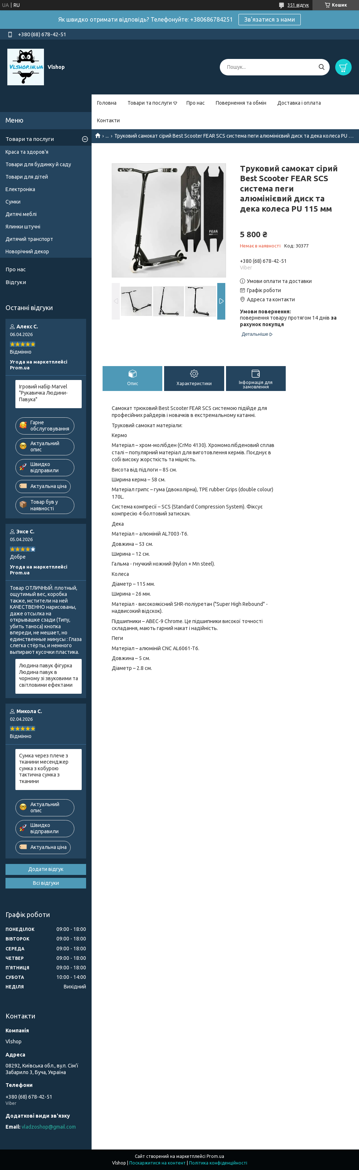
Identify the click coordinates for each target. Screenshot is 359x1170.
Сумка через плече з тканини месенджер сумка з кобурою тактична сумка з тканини (44, 768)
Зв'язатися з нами (269, 19)
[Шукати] (321, 67)
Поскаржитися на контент (157, 1162)
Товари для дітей (26, 177)
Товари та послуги (149, 103)
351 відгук (298, 5)
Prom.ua (215, 1156)
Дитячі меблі (21, 214)
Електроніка (20, 189)
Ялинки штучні (22, 227)
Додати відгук (45, 869)
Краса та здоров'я (26, 152)
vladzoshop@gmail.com (49, 1127)
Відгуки (15, 282)
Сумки (13, 202)
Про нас (195, 103)
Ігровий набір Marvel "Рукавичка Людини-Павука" (43, 393)
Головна (106, 103)
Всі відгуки (46, 883)
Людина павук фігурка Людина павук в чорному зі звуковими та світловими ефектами (48, 675)
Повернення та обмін (241, 103)
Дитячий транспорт (29, 239)
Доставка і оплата (299, 103)
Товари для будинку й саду (38, 164)
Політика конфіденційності (218, 1162)
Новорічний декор (27, 251)
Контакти (108, 120)
